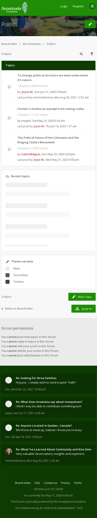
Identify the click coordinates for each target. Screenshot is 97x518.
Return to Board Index (17, 308)
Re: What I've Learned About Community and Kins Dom (53, 449)
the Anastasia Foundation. (70, 501)
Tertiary (18, 282)
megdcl (26, 121)
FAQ (37, 483)
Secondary (20, 275)
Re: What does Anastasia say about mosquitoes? (49, 402)
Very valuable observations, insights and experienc (50, 454)
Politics (9, 24)
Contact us (50, 483)
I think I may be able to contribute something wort (48, 406)
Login (63, 6)
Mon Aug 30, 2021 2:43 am (42, 461)
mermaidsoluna (43, 97)
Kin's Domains (32, 44)
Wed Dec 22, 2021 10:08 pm (28, 389)
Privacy (65, 483)
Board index (9, 44)
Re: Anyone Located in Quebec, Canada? (44, 426)
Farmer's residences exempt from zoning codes (50, 109)
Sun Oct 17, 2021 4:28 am (29, 413)
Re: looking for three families (36, 378)
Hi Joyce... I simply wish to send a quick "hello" (46, 382)
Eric (7, 389)
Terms (78, 483)
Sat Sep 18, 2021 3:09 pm (26, 437)
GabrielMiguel (30, 154)
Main (16, 268)
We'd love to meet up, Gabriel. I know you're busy (49, 430)
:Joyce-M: (27, 92)
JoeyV (8, 413)
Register (78, 6)
